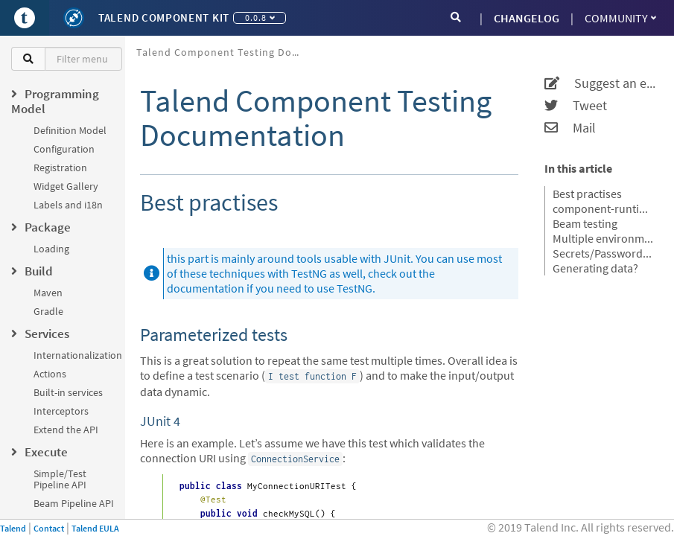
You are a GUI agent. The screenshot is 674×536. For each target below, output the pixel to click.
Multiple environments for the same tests (604, 238)
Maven (48, 292)
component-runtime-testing (604, 208)
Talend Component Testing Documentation (223, 52)
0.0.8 (260, 17)
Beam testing (585, 223)
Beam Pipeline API (74, 503)
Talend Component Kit (163, 17)
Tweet (575, 105)
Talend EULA (95, 528)
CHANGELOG (526, 17)
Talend (13, 528)
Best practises (587, 193)
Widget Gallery (66, 186)
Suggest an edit (599, 83)
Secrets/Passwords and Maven (604, 253)
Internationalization (78, 355)
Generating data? (595, 268)
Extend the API (66, 429)
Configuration (64, 149)
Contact (49, 528)
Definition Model (70, 130)
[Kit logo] (73, 18)
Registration (60, 167)
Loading (51, 248)
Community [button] (620, 17)
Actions (50, 373)
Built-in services (68, 392)
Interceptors (61, 411)
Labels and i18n (68, 204)
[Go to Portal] (24, 18)
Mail (570, 128)
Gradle (48, 311)
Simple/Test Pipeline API (60, 479)
